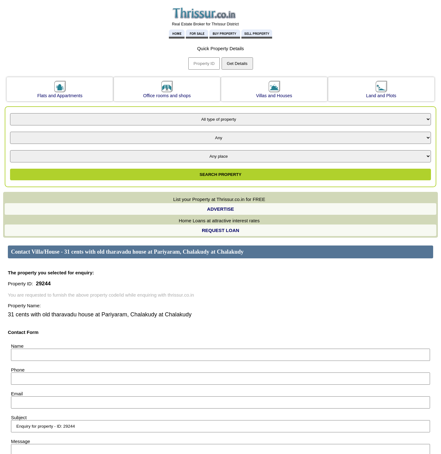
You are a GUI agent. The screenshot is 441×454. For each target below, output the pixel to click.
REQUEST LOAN (220, 230)
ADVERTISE (220, 209)
